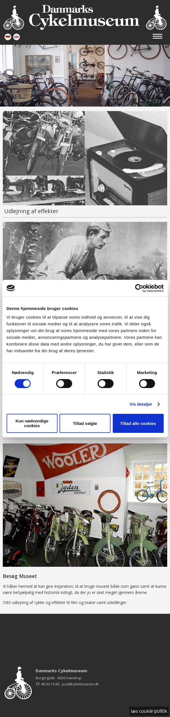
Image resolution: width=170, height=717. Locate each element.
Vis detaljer (141, 404)
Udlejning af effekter (31, 211)
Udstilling (25, 626)
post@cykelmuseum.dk (80, 684)
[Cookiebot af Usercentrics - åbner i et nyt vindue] (139, 288)
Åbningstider (29, 644)
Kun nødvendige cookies (31, 423)
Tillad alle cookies (138, 423)
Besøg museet (30, 620)
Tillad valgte (85, 423)
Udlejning (25, 638)
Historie (23, 632)
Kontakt (23, 650)
